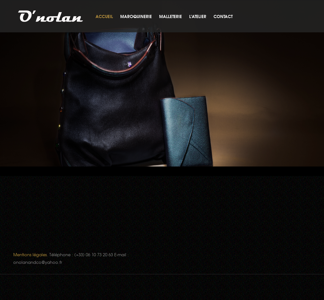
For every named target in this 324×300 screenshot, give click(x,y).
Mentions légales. (30, 254)
